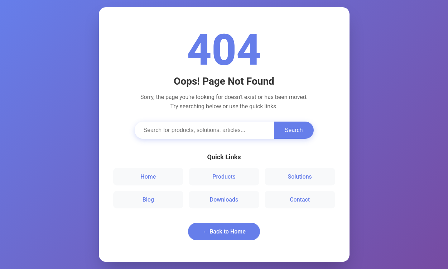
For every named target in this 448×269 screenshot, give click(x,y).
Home (148, 176)
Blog (148, 199)
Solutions (300, 176)
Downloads (224, 199)
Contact (300, 199)
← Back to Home (224, 231)
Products (224, 176)
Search (294, 130)
